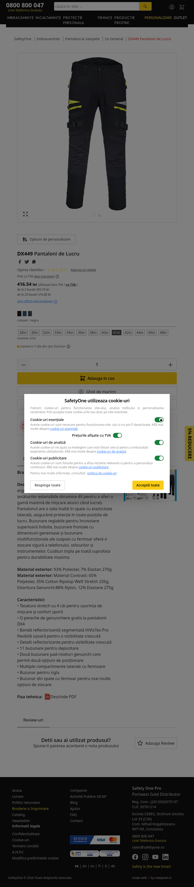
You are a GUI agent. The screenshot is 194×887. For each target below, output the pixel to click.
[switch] (159, 419)
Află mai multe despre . (96, 451)
